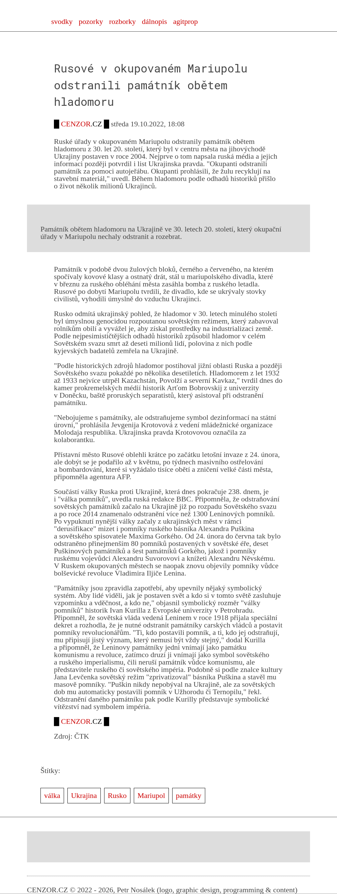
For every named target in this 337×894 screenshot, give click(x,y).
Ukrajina (84, 795)
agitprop (185, 21)
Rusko (117, 795)
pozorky (91, 21)
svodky (62, 21)
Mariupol (151, 795)
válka (52, 795)
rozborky (122, 21)
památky (189, 795)
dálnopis (154, 21)
